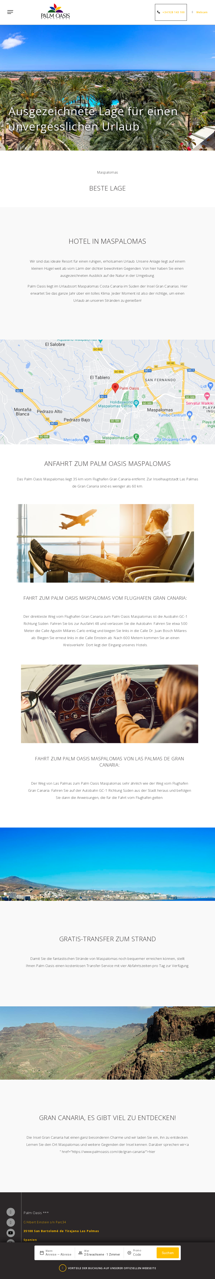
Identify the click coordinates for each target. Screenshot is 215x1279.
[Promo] (143, 1256)
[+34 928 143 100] (159, 12)
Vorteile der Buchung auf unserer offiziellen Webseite (111, 1269)
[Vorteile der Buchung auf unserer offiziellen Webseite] (62, 1269)
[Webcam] (193, 12)
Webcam (201, 12)
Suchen (168, 1255)
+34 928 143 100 (173, 12)
